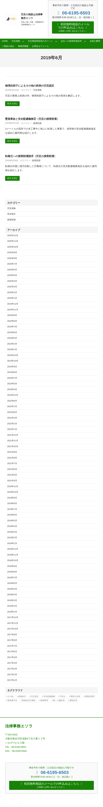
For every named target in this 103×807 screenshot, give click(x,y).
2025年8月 (12, 259)
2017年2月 (12, 675)
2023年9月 (12, 367)
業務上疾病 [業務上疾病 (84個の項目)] (75, 697)
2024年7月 (12, 327)
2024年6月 (12, 333)
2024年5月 (12, 338)
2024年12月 (12, 304)
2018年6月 (12, 584)
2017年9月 (12, 635)
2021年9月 (12, 452)
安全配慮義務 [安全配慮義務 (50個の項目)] (49, 697)
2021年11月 (12, 441)
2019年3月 (12, 532)
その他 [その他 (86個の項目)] (10, 697)
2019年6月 (12, 515)
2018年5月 (12, 589)
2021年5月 (12, 475)
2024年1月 (12, 350)
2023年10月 (12, 361)
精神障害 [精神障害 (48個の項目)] (44, 701)
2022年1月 (12, 430)
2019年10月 (12, 492)
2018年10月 (12, 561)
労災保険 (37, 90)
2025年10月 (12, 247)
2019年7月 (12, 509)
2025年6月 (12, 270)
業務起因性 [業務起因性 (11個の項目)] (90, 697)
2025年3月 (12, 287)
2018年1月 (12, 612)
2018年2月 (12, 606)
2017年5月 (12, 658)
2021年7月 (12, 464)
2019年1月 (12, 544)
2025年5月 (12, 276)
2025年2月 (12, 293)
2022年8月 (12, 401)
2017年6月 (12, 652)
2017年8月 (12, 641)
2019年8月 (12, 504)
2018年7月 (12, 578)
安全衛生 (11, 214)
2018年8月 (12, 572)
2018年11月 (12, 555)
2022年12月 (12, 395)
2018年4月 (12, 595)
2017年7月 (12, 646)
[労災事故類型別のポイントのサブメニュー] (56, 42)
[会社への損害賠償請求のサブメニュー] (85, 42)
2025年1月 (12, 298)
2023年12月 (12, 355)
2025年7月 (12, 264)
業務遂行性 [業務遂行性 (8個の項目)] (12, 701)
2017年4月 (12, 663)
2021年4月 (12, 481)
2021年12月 (12, 435)
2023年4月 (12, 390)
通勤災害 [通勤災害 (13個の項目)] (73, 701)
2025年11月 (12, 241)
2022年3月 (12, 418)
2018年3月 (12, 601)
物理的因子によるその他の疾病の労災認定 (29, 86)
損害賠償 (37, 124)
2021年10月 (12, 447)
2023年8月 (12, 373)
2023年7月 (12, 378)
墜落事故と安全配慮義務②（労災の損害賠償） (32, 119)
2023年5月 (12, 384)
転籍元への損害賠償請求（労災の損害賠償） (31, 156)
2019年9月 (12, 498)
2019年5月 (12, 521)
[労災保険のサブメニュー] (23, 42)
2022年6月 (12, 413)
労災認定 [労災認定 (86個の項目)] (34, 697)
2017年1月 (12, 681)
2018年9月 (12, 566)
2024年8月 (12, 321)
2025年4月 (12, 281)
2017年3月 (12, 669)
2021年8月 (12, 458)
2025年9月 (12, 253)
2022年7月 (12, 407)
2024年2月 (12, 344)
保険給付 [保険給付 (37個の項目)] (22, 697)
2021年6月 (12, 470)
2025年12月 (12, 236)
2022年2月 (12, 424)
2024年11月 (12, 310)
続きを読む (12, 104)
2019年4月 (12, 527)
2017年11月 (12, 624)
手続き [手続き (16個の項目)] (63, 697)
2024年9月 (12, 316)
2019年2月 (12, 538)
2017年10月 (12, 629)
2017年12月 (12, 618)
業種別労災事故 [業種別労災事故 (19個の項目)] (29, 701)
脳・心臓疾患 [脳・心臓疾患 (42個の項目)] (59, 701)
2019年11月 (12, 487)
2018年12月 (12, 549)
